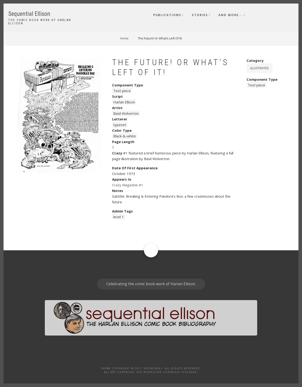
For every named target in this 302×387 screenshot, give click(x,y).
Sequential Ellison (29, 13)
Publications (167, 15)
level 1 (118, 216)
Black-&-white (124, 136)
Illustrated (259, 68)
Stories (200, 15)
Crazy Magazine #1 (127, 185)
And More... (230, 15)
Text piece (122, 90)
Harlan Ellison (124, 102)
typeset (119, 124)
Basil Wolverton (126, 113)
